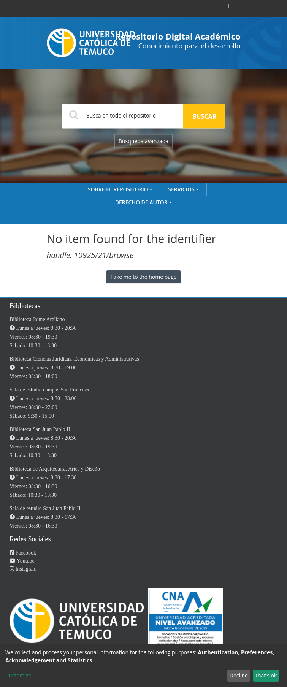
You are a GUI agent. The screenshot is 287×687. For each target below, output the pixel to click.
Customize (18, 675)
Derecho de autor (141, 202)
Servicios (181, 189)
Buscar (204, 116)
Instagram (23, 569)
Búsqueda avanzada (143, 141)
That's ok (266, 675)
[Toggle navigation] (229, 6)
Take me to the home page (143, 276)
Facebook (23, 553)
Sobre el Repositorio (118, 189)
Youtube (22, 561)
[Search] (122, 115)
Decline (239, 675)
